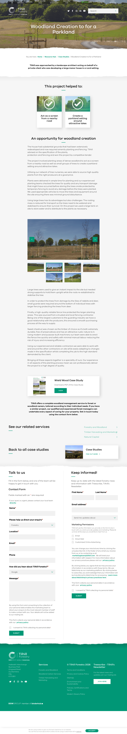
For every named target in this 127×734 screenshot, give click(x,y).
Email (12, 543)
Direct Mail (79, 539)
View (60, 390)
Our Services (20, 2)
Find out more (92, 454)
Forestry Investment (54, 2)
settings (78, 731)
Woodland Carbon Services (50, 674)
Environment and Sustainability (74, 683)
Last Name (101, 492)
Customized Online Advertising (87, 542)
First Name (77, 492)
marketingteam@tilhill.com (83, 555)
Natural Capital (91, 437)
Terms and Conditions (76, 670)
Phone (12, 555)
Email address (79, 504)
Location (14, 531)
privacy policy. (109, 560)
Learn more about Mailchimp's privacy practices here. (94, 576)
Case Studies (63, 57)
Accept (91, 731)
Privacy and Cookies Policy (78, 674)
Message (14, 578)
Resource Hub (66, 2)
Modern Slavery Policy (76, 694)
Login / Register (113, 2)
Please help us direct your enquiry (26, 519)
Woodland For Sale (40, 2)
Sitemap (70, 678)
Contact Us (76, 2)
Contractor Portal (100, 2)
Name (12, 508)
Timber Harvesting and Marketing (100, 432)
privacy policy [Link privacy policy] (22, 622)
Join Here (102, 681)
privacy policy (86, 585)
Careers (29, 2)
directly (13, 503)
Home (40, 57)
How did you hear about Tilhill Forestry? (28, 566)
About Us (12, 2)
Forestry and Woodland (95, 427)
